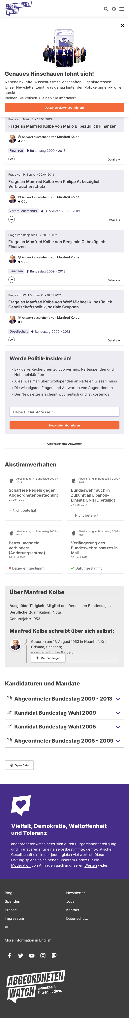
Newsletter (75, 893)
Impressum (14, 918)
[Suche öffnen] (106, 9)
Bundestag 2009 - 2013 (45, 150)
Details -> (114, 159)
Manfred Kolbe (68, 137)
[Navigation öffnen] (121, 9)
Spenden (12, 901)
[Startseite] (19, 9)
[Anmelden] (114, 9)
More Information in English (28, 940)
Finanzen (16, 150)
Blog (8, 893)
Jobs (70, 901)
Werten (90, 865)
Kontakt (72, 910)
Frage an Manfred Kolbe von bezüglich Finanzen (62, 126)
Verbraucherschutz (24, 211)
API (8, 927)
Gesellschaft (19, 331)
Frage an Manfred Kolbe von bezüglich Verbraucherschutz (54, 184)
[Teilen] (11, 159)
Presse (11, 910)
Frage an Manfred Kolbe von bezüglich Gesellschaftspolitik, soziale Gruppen (60, 304)
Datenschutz (77, 918)
